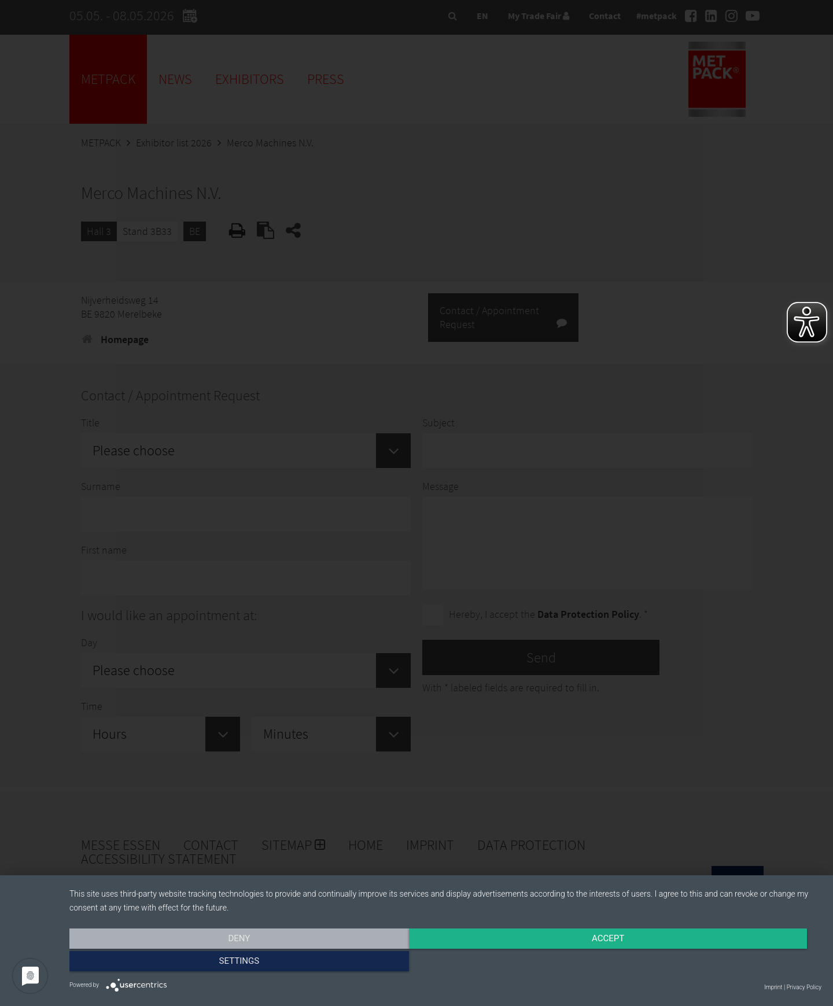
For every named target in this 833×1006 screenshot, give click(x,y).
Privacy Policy (804, 987)
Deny (182, 964)
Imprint (773, 987)
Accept (445, 964)
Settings (708, 964)
